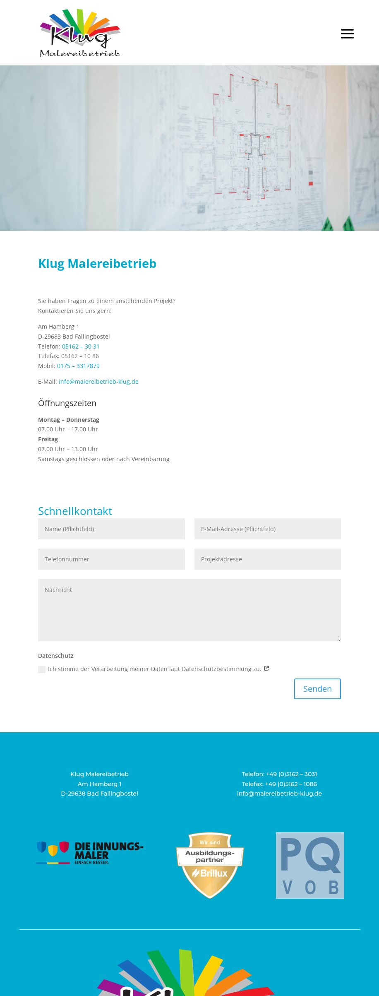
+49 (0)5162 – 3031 (291, 774)
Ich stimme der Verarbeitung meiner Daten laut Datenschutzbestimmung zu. (154, 669)
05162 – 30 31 (81, 346)
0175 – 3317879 (78, 366)
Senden (317, 688)
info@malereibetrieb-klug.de (99, 381)
